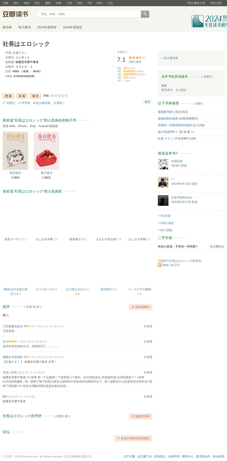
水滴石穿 (177, 161)
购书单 (7, 27)
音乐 (37, 3)
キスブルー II (44, 289)
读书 (16, 3)
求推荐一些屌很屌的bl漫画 (175, 125)
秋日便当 (15, 173)
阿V (5, 396)
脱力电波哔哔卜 (168, 131)
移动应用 (218, 456)
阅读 (79, 3)
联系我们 (160, 456)
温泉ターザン (13, 239)
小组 (69, 3)
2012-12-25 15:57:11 (50, 357)
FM (90, 3)
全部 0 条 (62, 416)
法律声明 (174, 456)
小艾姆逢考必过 (13, 326)
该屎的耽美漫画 (168, 118)
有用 (149, 326)
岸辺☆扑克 (10, 372)
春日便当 (46, 173)
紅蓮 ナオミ (165, 138)
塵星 (164, 85)
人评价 (135, 61)
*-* (172, 179)
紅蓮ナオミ (20, 52)
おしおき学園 (44, 239)
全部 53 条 (33, 306)
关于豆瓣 (129, 456)
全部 (198, 103)
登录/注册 (216, 3)
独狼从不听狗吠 (13, 357)
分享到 (58, 103)
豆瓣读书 (19, 14)
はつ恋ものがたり (77, 289)
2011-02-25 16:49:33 (31, 372)
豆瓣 (5, 3)
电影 (26, 3)
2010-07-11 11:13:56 (21, 396)
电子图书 (24, 27)
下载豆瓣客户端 (195, 3)
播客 (48, 3)
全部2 (207, 76)
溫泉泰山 (75, 239)
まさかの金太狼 (106, 239)
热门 (5, 315)
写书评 (26, 103)
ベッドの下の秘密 (139, 289)
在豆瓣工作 (144, 456)
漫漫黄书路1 (166, 112)
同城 (58, 3)
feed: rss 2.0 (170, 265)
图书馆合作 (203, 456)
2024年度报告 (72, 27)
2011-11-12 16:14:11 (50, 326)
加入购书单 (43, 103)
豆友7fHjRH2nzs (181, 197)
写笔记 (10, 103)
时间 (99, 3)
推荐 (147, 102)
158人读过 (167, 223)
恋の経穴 (106, 289)
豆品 (110, 3)
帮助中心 (188, 456)
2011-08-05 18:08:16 (33, 341)
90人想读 (166, 230)
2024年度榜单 (47, 27)
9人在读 (165, 215)
